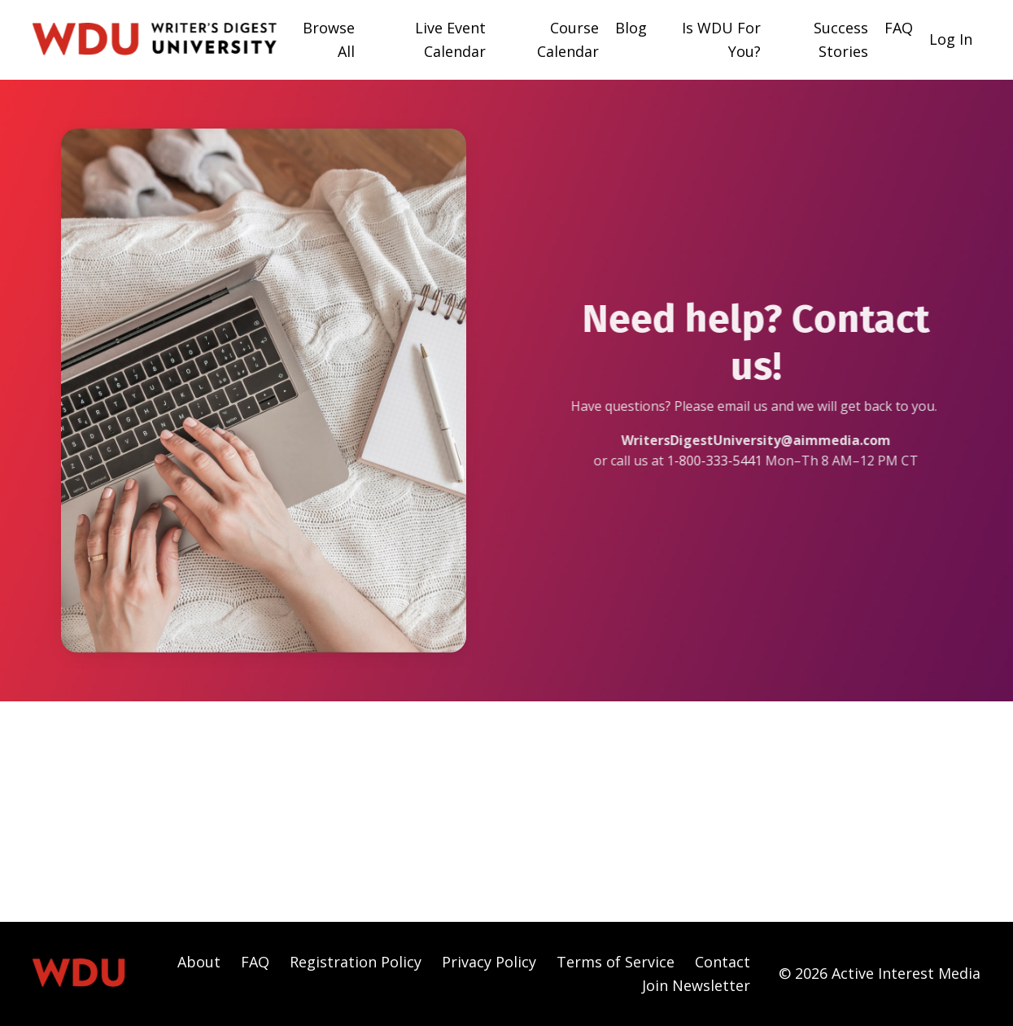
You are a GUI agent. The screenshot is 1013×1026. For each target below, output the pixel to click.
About (199, 961)
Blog (631, 27)
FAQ (898, 27)
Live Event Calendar (450, 39)
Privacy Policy (489, 961)
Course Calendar (568, 39)
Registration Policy (355, 961)
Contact (722, 961)
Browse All (329, 39)
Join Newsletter (696, 985)
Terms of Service (616, 961)
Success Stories (841, 39)
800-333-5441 (729, 460)
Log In (950, 39)
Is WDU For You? (721, 39)
